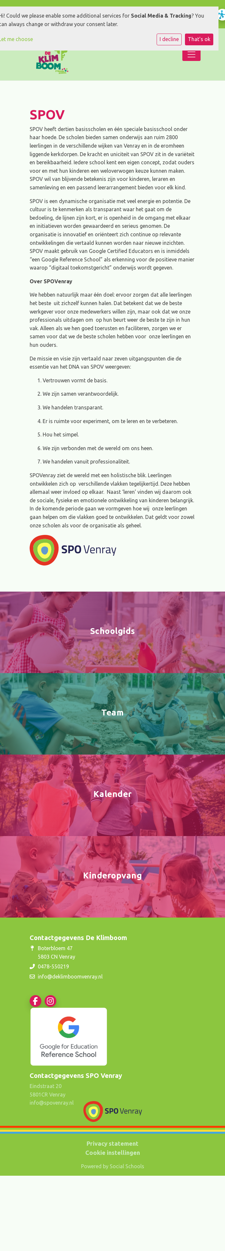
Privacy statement (112, 1143)
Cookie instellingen (112, 1152)
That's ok (199, 39)
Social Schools (127, 1166)
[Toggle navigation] (191, 54)
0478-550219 (53, 966)
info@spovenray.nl (52, 1103)
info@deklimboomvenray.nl (70, 976)
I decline (169, 39)
